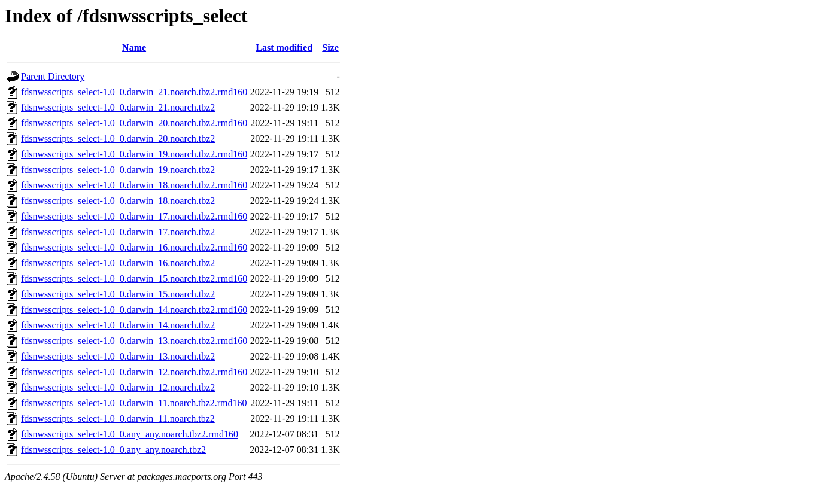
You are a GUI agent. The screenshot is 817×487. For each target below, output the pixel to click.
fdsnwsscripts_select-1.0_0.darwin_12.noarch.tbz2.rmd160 (134, 372)
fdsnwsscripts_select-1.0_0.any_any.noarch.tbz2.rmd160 (129, 434)
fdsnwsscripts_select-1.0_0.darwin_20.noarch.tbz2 (118, 138)
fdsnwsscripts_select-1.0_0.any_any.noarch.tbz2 (113, 450)
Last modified (284, 47)
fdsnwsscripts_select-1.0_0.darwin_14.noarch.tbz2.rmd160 (134, 310)
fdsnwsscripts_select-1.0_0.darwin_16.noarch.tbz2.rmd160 (134, 247)
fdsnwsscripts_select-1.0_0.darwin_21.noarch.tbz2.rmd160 (134, 92)
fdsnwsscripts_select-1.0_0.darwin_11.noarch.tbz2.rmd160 (134, 403)
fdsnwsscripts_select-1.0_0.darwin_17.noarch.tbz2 (118, 232)
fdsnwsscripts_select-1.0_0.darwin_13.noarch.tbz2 (118, 356)
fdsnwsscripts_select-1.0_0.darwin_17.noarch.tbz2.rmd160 (134, 216)
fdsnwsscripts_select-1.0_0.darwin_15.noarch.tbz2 (118, 294)
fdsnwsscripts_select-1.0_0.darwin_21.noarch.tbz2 (118, 107)
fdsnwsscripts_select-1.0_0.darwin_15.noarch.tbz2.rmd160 (134, 278)
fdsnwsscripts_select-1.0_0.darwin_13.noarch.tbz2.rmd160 (134, 341)
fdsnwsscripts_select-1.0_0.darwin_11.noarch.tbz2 (118, 418)
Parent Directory (52, 76)
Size (330, 47)
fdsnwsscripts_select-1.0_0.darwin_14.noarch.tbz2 (118, 325)
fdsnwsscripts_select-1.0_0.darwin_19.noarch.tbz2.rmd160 (134, 154)
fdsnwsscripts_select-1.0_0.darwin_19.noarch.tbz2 (118, 170)
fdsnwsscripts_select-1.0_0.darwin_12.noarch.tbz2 (118, 387)
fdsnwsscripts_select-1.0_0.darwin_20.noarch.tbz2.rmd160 (134, 123)
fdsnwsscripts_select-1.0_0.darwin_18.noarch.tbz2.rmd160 (134, 185)
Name (134, 47)
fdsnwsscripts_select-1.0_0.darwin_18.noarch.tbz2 (118, 201)
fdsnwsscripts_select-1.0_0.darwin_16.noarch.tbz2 (118, 263)
